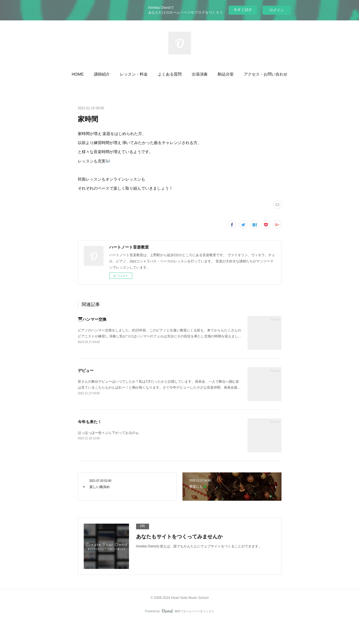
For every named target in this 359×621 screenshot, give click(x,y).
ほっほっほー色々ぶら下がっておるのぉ (108, 433)
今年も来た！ (90, 421)
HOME (78, 74)
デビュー (86, 370)
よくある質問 (170, 74)
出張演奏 (200, 74)
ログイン (276, 10)
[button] (78, 74)
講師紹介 (102, 74)
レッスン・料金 (134, 74)
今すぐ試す (243, 10)
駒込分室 (226, 74)
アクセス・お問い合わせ (265, 74)
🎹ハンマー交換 (92, 319)
